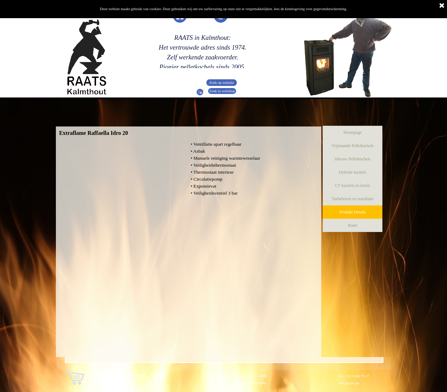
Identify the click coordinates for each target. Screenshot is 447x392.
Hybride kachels (352, 172)
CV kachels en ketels (352, 185)
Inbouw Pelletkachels (353, 159)
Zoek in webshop (222, 91)
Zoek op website (221, 83)
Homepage (353, 132)
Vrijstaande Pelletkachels (352, 145)
